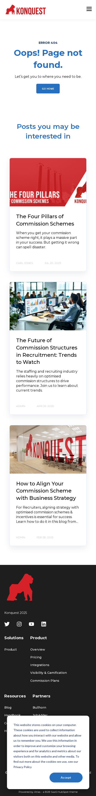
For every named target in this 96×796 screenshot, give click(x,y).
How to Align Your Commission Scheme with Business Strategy (46, 490)
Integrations (39, 665)
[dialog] (48, 752)
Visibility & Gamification (48, 673)
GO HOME (48, 88)
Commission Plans (44, 681)
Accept (66, 777)
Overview (37, 649)
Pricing (35, 657)
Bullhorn (39, 707)
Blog (7, 707)
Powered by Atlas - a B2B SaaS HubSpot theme (48, 791)
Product (10, 649)
